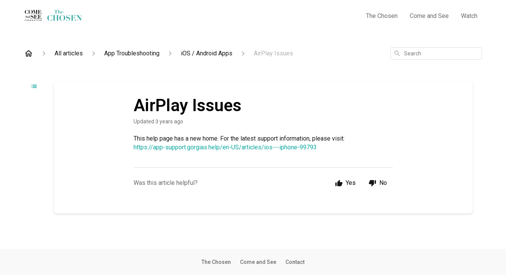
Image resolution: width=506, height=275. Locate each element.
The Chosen (382, 15)
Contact (295, 262)
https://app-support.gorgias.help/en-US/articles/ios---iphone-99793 (225, 147)
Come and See (429, 15)
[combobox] (436, 53)
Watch (469, 15)
